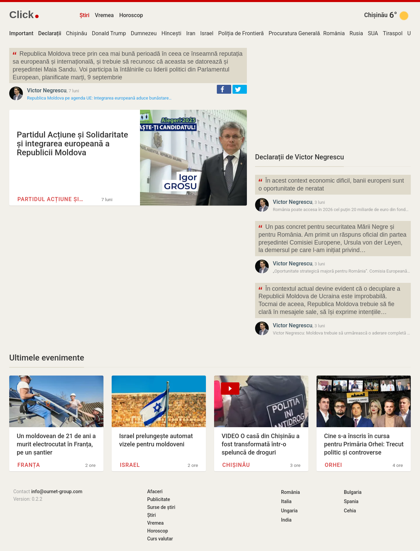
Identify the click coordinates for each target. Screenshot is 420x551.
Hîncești (171, 33)
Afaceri (155, 491)
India (286, 520)
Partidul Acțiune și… (50, 199)
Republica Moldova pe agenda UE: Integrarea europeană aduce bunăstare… (99, 98)
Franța (28, 465)
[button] (224, 89)
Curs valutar (160, 538)
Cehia (350, 510)
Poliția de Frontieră (241, 33)
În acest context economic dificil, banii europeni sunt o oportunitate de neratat (331, 184)
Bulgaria (353, 492)
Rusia (356, 33)
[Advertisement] (333, 96)
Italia (286, 501)
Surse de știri (161, 507)
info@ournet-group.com (56, 491)
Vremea (104, 15)
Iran (190, 33)
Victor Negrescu (47, 90)
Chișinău (376, 15)
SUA (373, 33)
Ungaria (289, 510)
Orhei (333, 465)
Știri (84, 15)
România (334, 33)
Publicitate (158, 499)
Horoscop (131, 15)
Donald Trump (109, 33)
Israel (206, 33)
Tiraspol (393, 33)
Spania (351, 501)
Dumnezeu (144, 33)
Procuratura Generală (294, 33)
